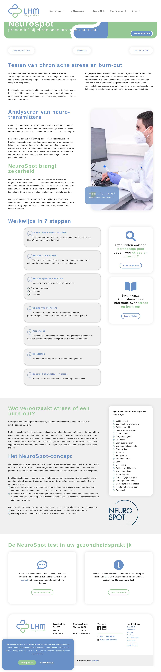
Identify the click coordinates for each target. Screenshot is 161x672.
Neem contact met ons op (100, 209)
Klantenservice (134, 652)
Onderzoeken (57, 11)
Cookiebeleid (133, 661)
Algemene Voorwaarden (133, 656)
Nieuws (130, 646)
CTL (107, 589)
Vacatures (131, 643)
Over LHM (98, 11)
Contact (135, 11)
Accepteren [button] (27, 662)
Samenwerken (118, 11)
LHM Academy (79, 11)
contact (24, 592)
